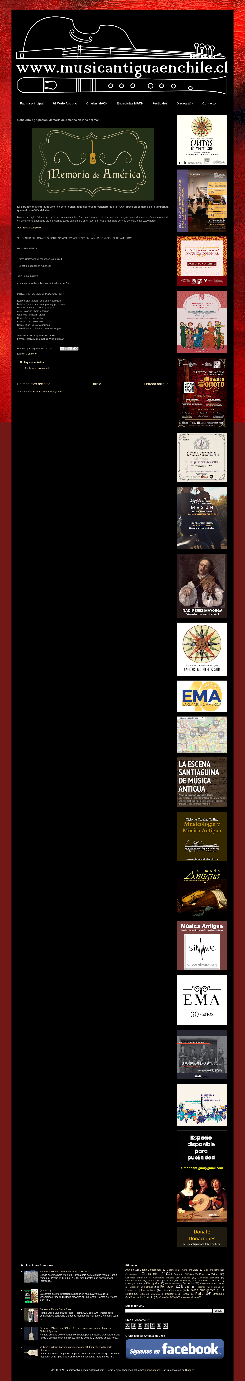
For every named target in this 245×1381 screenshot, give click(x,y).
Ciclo (195, 1269)
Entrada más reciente (33, 384)
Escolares (219, 1283)
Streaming (218, 1293)
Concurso (185, 1277)
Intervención (130, 1290)
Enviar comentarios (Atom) (47, 391)
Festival (148, 1286)
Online (142, 1294)
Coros (170, 1280)
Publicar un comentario (37, 368)
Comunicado (130, 1274)
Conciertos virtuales (163, 1277)
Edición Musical (172, 1283)
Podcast (169, 1293)
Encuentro (188, 1283)
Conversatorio (133, 1280)
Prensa (185, 1293)
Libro (165, 1290)
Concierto (31, 353)
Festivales (160, 103)
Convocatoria (154, 1280)
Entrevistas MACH (130, 103)
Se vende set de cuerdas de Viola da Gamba (64, 1271)
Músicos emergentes (201, 1290)
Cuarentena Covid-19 (207, 1280)
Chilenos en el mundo (178, 1269)
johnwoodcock (152, 1370)
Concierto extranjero (136, 1277)
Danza (139, 1283)
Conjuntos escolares (208, 1277)
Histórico (201, 1287)
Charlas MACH (97, 103)
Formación (167, 1286)
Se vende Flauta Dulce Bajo (55, 1309)
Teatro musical (137, 1297)
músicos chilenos (189, 1297)
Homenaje (215, 1287)
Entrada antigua (156, 384)
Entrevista (205, 1283)
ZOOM (173, 1297)
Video (162, 1297)
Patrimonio (155, 1294)
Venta (150, 1297)
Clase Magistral (211, 1269)
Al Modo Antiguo (65, 103)
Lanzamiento (148, 1290)
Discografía (184, 103)
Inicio (97, 384)
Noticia (129, 1293)
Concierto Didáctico (184, 1274)
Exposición (134, 1287)
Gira (187, 1286)
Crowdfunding (184, 1280)
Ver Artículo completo (29, 227)
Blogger (189, 1370)
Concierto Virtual (208, 1274)
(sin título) (45, 1290)
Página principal (32, 103)
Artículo (129, 1269)
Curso (128, 1283)
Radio (199, 1293)
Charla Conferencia (150, 1269)
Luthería (177, 1290)
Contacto (209, 103)
